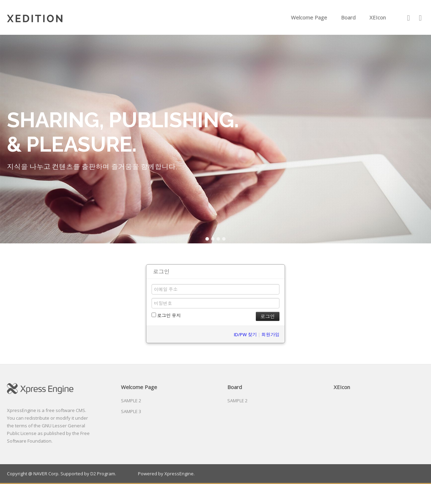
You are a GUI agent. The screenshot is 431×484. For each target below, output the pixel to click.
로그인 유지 (166, 315)
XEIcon (377, 17)
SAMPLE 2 (131, 400)
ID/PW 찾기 (245, 334)
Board (348, 17)
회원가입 (270, 334)
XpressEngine (179, 473)
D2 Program (102, 473)
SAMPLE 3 (131, 411)
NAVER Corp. (46, 473)
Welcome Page (309, 17)
